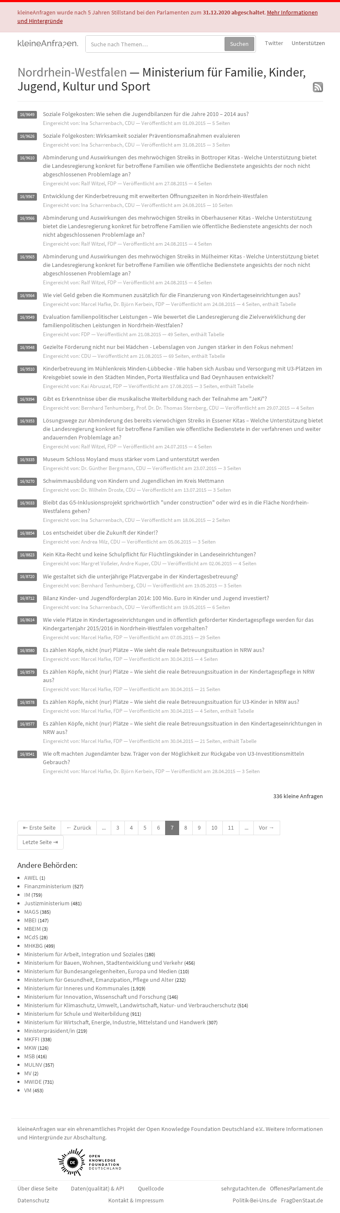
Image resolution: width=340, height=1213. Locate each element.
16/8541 (27, 754)
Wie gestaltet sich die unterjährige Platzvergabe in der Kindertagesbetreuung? (140, 576)
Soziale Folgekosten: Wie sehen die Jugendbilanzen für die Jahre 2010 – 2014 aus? (146, 114)
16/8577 (27, 724)
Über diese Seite (37, 1188)
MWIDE (33, 1081)
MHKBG (33, 945)
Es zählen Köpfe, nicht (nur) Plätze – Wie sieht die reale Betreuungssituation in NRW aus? (153, 650)
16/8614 (27, 620)
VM (27, 1090)
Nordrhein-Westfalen (72, 72)
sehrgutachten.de (243, 1188)
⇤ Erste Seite (39, 827)
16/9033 (27, 503)
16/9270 (27, 481)
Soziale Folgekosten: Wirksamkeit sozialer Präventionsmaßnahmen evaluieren (141, 135)
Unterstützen (308, 43)
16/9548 (27, 347)
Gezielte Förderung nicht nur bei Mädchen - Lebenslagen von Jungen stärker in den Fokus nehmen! (168, 347)
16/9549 (27, 317)
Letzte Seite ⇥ (40, 842)
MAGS (31, 911)
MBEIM (32, 928)
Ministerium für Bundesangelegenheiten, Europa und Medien (100, 971)
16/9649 (27, 114)
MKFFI (31, 1039)
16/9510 (27, 369)
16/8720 (27, 577)
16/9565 (27, 257)
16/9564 (27, 295)
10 (214, 827)
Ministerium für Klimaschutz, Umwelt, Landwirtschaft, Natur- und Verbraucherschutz (130, 1005)
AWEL (31, 877)
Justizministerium (47, 903)
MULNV (33, 1064)
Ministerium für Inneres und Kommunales (76, 988)
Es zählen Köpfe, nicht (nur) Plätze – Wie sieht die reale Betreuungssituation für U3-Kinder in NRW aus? (171, 702)
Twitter (274, 43)
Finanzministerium (47, 886)
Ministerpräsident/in (49, 1030)
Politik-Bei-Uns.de (255, 1200)
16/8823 (27, 555)
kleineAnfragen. (48, 43)
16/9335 (27, 459)
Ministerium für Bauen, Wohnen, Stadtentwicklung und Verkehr (103, 962)
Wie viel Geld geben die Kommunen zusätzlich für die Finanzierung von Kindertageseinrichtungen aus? (172, 295)
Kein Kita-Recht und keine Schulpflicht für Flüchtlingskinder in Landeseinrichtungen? (149, 554)
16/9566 (27, 218)
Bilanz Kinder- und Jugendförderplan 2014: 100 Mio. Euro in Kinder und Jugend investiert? (156, 598)
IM (27, 894)
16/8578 (27, 702)
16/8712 (27, 598)
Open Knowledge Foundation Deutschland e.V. (204, 1129)
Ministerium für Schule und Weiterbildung (76, 1013)
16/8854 (27, 533)
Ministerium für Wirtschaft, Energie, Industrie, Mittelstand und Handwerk (114, 1022)
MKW (30, 1047)
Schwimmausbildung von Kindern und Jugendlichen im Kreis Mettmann (133, 481)
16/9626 (27, 136)
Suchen (239, 44)
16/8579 (27, 672)
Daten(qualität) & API (97, 1188)
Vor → (267, 827)
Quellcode (151, 1188)
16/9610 (27, 158)
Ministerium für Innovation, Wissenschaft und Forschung (95, 996)
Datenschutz (33, 1200)
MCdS (31, 937)
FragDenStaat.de (302, 1200)
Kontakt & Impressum (136, 1200)
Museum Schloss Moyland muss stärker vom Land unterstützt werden (131, 459)
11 (231, 827)
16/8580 (27, 650)
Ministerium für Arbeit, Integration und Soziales (83, 954)
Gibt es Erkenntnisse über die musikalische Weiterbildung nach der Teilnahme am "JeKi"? (155, 398)
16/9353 (27, 421)
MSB (29, 1056)
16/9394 (27, 399)
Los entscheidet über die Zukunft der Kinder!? (100, 532)
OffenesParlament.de (296, 1188)
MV (27, 1073)
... (104, 827)
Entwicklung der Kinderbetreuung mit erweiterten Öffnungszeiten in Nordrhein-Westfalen (155, 196)
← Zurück (78, 827)
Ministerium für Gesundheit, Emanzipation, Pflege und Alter (99, 979)
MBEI (30, 920)
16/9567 (27, 196)
